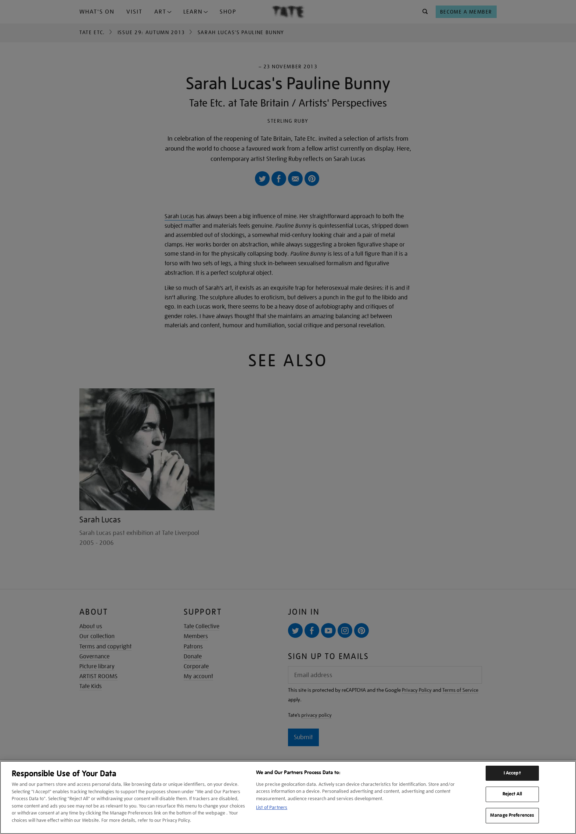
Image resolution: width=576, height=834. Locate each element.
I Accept (512, 773)
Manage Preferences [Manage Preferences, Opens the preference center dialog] (512, 815)
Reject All (512, 794)
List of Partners (271, 807)
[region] (288, 797)
